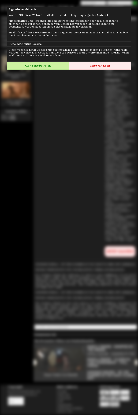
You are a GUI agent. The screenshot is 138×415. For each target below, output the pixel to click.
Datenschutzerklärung (47, 55)
